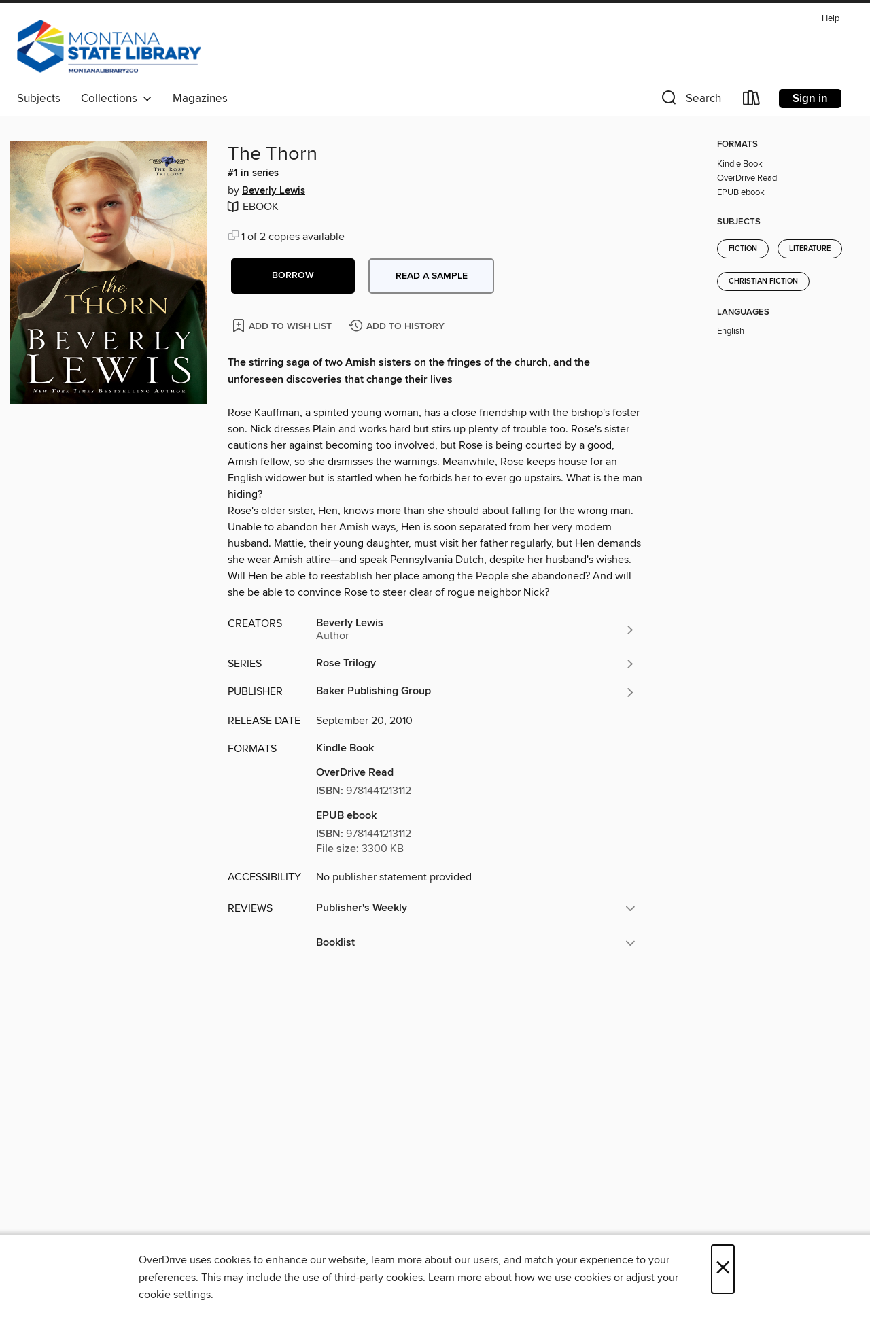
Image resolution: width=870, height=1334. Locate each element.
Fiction (743, 249)
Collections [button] (116, 98)
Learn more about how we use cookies (519, 1277)
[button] (689, 101)
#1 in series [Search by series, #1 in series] (253, 173)
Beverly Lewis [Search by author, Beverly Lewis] (273, 191)
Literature (810, 249)
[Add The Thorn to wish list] (283, 325)
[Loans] (751, 101)
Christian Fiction (763, 281)
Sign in (810, 98)
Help (830, 19)
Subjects (38, 98)
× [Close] (722, 1269)
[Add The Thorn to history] (398, 326)
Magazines (200, 98)
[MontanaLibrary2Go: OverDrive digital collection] (109, 46)
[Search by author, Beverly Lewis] (475, 629)
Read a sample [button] (432, 276)
